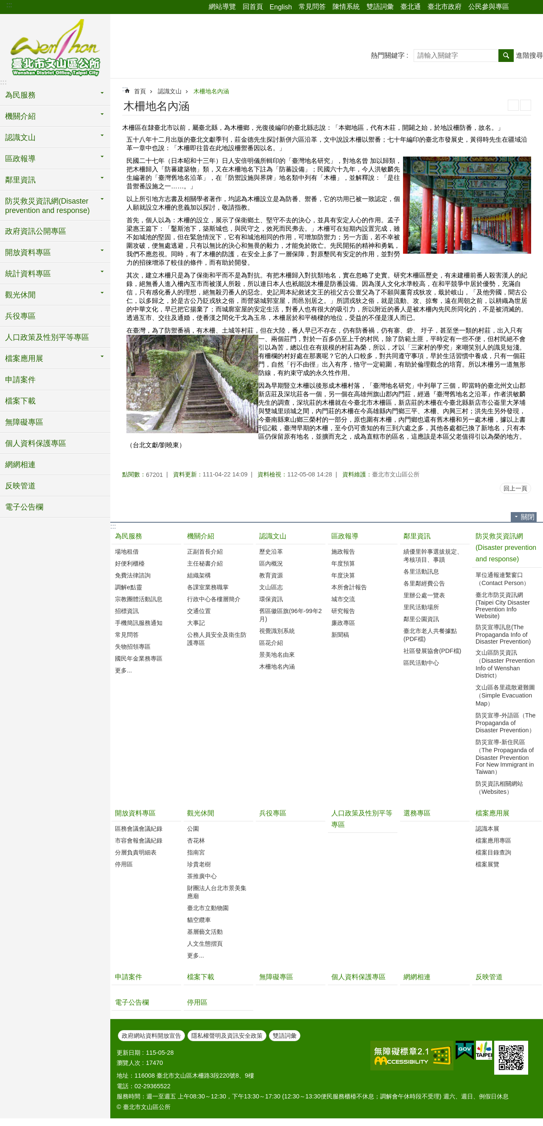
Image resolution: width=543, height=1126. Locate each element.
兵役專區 (20, 316)
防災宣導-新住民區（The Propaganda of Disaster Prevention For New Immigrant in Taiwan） (505, 757)
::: (9, 4)
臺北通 (410, 6)
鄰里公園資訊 (421, 619)
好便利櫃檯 (130, 563)
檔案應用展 (24, 358)
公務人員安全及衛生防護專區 (216, 638)
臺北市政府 (445, 6)
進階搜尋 (529, 55)
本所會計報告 (349, 587)
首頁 (140, 91)
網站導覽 (222, 6)
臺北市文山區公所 (55, 48)
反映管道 (20, 486)
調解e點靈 (128, 587)
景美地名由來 (277, 654)
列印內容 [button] (513, 105)
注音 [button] (525, 105)
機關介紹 (20, 116)
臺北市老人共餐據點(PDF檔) (430, 634)
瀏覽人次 (128, 1062)
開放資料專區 (28, 252)
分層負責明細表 (136, 852)
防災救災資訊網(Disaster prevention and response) (47, 206)
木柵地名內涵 (211, 91)
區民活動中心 (421, 662)
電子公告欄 (24, 507)
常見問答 (312, 6)
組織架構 (199, 575)
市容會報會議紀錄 (138, 840)
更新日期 (128, 1052)
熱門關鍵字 (388, 55)
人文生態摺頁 (205, 943)
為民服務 (20, 95)
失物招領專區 (133, 646)
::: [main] (125, 88)
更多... (123, 670)
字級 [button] (531, 7)
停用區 (124, 864)
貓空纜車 (199, 919)
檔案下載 (20, 401)
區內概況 (271, 563)
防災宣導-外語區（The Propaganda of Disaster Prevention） (506, 723)
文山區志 (271, 587)
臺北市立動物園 (208, 908)
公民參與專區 (488, 6)
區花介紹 (271, 642)
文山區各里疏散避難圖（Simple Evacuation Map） (505, 695)
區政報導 (20, 158)
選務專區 (417, 813)
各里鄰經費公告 (424, 583)
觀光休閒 (20, 295)
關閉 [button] (528, 517)
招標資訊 (127, 611)
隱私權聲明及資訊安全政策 (227, 1035)
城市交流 (343, 599)
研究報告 (343, 611)
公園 (193, 828)
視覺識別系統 (277, 630)
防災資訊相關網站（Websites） (499, 787)
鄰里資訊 (20, 180)
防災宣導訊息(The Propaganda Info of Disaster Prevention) (503, 634)
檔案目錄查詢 (493, 852)
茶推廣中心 (202, 876)
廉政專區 (343, 622)
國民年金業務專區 (138, 658)
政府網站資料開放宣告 (151, 1035)
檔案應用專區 (493, 840)
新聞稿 (340, 634)
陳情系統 (346, 6)
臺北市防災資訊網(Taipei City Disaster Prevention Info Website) (503, 605)
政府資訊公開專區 (35, 231)
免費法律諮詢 (133, 575)
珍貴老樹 (199, 864)
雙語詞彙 (380, 6)
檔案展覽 (487, 864)
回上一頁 (515, 488)
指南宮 (196, 852)
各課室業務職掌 (208, 587)
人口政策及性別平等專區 (47, 337)
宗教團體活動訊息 (138, 599)
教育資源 (271, 575)
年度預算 (343, 563)
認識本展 (487, 828)
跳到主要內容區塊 (4, 4)
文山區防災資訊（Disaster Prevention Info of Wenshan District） (505, 664)
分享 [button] (520, 7)
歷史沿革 (271, 551)
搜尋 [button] (506, 55)
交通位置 (199, 611)
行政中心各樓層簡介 (214, 599)
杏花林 (196, 840)
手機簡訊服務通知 (138, 622)
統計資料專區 (28, 273)
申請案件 (20, 379)
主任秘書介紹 (205, 563)
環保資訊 (271, 599)
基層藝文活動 (205, 931)
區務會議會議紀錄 (138, 828)
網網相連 (20, 464)
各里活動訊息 (421, 571)
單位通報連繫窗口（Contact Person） (502, 578)
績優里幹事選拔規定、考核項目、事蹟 (433, 555)
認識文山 (20, 137)
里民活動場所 (421, 607)
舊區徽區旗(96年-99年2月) (290, 615)
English (281, 7)
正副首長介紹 (205, 551)
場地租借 (127, 551)
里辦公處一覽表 (424, 595)
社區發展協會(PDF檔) (432, 650)
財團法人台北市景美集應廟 (216, 892)
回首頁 (253, 6)
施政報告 (343, 551)
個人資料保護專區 (35, 443)
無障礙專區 (24, 422)
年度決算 (343, 575)
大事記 (196, 622)
